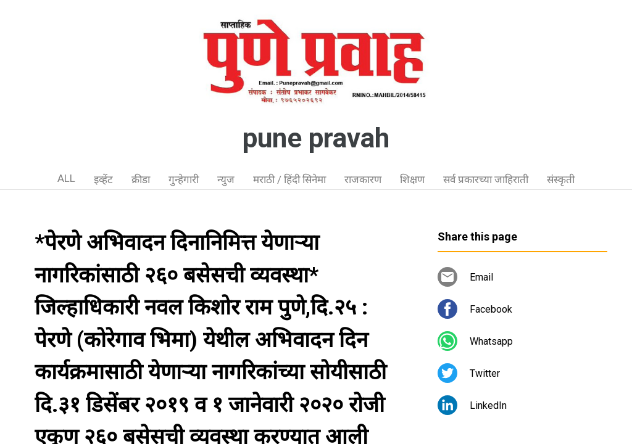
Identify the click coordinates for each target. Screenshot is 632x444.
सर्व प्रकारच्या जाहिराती (485, 179)
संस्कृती (561, 179)
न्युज (226, 179)
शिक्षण (412, 179)
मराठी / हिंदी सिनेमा (289, 179)
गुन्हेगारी (183, 179)
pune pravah (316, 138)
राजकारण (362, 179)
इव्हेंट (103, 179)
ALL (66, 178)
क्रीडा (140, 179)
